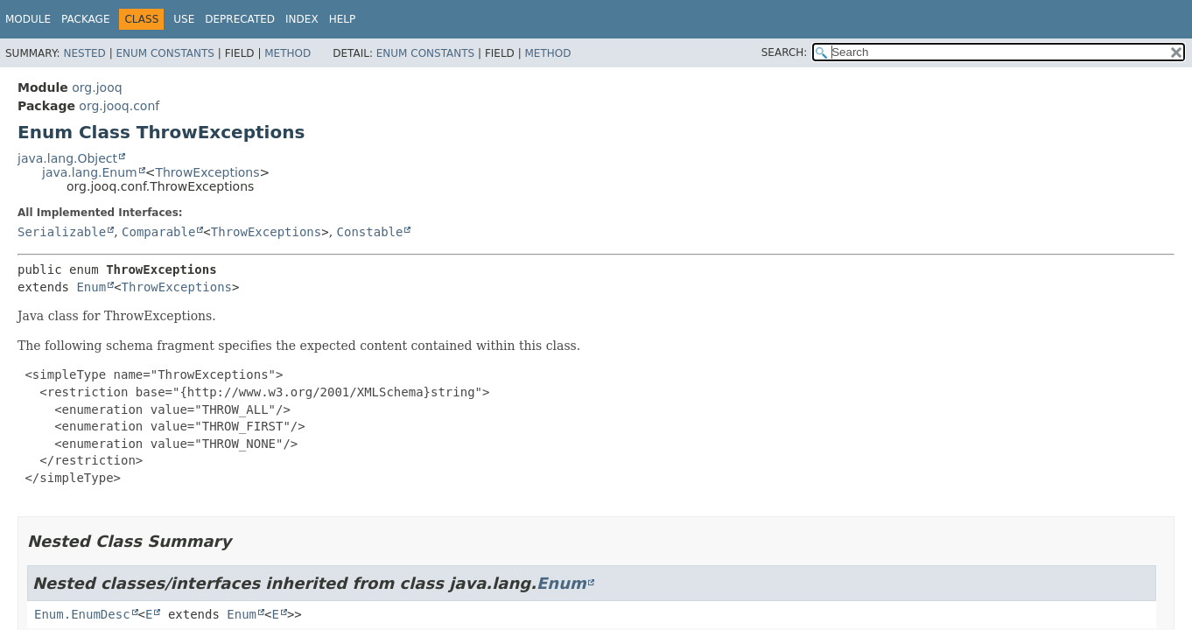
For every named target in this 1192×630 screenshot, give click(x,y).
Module (28, 19)
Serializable (62, 232)
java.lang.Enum (89, 172)
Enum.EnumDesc (82, 614)
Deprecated (240, 19)
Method (287, 53)
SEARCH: (784, 52)
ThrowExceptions (207, 172)
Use (183, 19)
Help (342, 19)
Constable (370, 232)
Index (302, 19)
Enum (91, 287)
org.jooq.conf (119, 106)
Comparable (158, 232)
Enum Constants (165, 53)
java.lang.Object (67, 158)
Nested (84, 53)
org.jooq (97, 87)
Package (85, 19)
